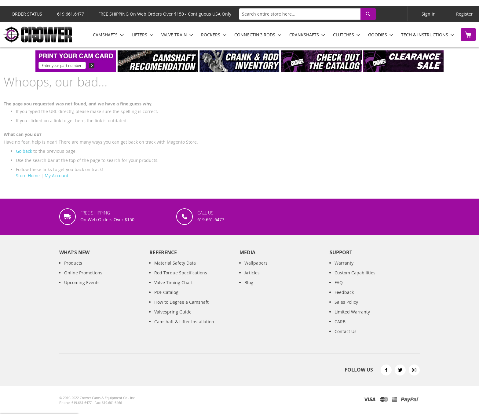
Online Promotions (83, 273)
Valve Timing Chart (173, 282)
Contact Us (346, 331)
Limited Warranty (352, 312)
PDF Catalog (166, 292)
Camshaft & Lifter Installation (184, 321)
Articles (252, 273)
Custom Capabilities (355, 273)
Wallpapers (256, 263)
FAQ (339, 282)
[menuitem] (106, 34)
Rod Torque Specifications (180, 273)
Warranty (344, 263)
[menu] (271, 34)
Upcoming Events (82, 282)
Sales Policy (346, 302)
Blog (248, 282)
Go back (24, 151)
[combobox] (307, 14)
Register (464, 14)
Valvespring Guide (173, 312)
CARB (340, 321)
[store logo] (38, 34)
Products (73, 263)
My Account (56, 175)
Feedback (344, 292)
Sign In (429, 14)
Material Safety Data (175, 263)
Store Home (28, 175)
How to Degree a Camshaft (181, 302)
